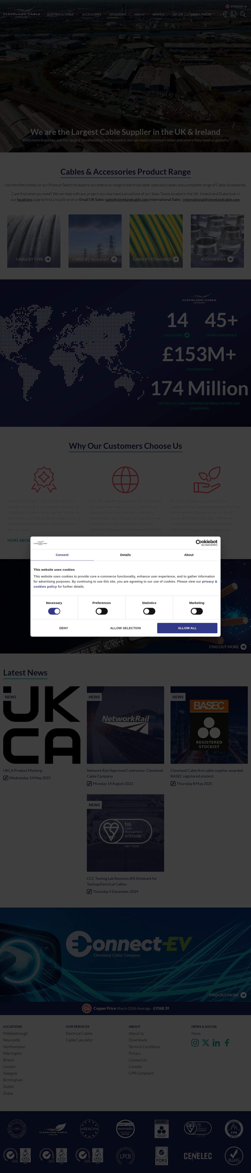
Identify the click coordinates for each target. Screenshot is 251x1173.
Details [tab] (125, 555)
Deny (63, 628)
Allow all (187, 628)
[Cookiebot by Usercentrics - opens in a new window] (198, 543)
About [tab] (189, 555)
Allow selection (125, 628)
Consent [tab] (62, 555)
